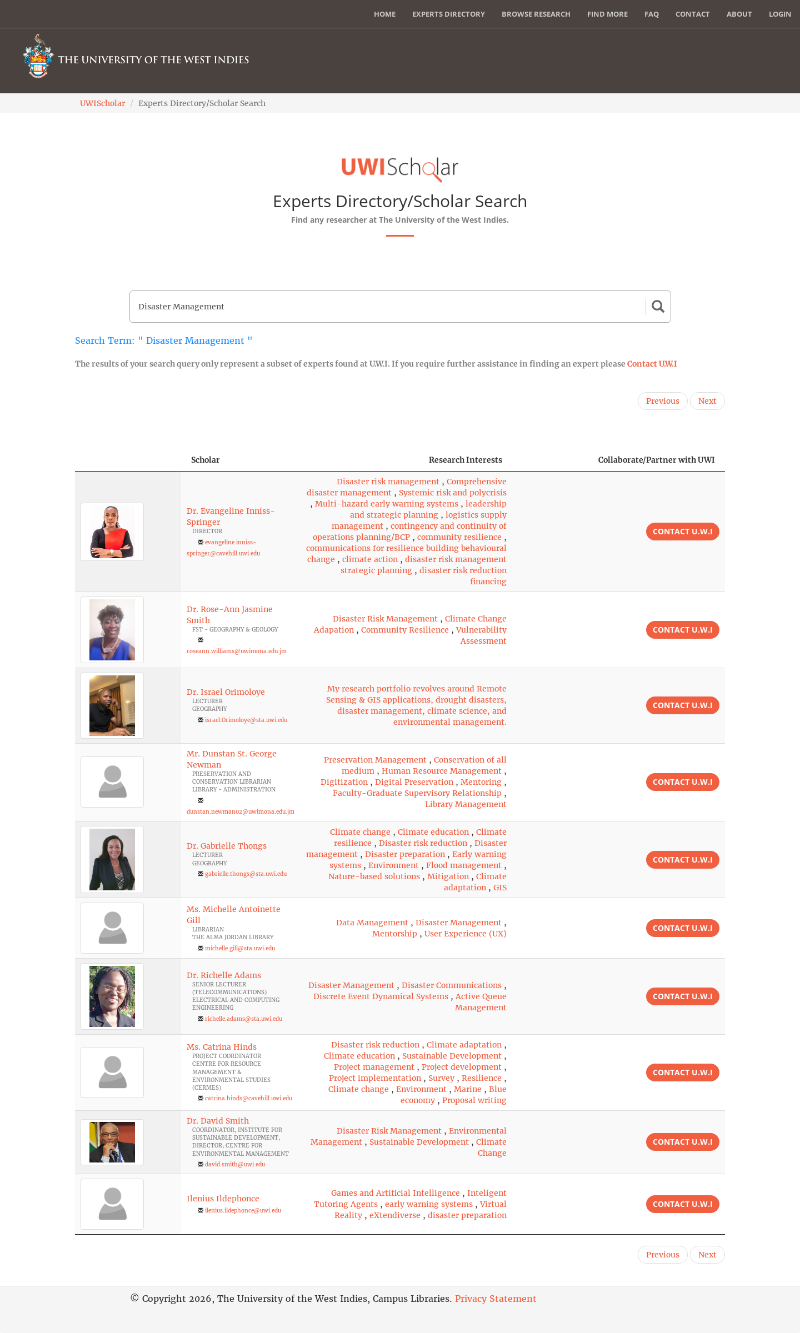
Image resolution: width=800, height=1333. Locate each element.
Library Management (466, 804)
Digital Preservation (414, 782)
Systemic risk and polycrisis (453, 493)
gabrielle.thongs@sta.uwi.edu (246, 874)
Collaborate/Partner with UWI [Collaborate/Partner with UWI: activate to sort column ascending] (656, 460)
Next (707, 401)
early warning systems (429, 1204)
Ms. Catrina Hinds (222, 1047)
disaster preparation (467, 1215)
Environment (393, 865)
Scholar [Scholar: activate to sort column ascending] (205, 460)
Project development (462, 1067)
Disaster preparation (405, 854)
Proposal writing (474, 1100)
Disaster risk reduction (423, 843)
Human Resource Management (442, 771)
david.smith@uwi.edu (235, 1164)
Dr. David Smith (218, 1121)
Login (780, 14)
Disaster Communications (452, 985)
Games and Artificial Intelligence (395, 1193)
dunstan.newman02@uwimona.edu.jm (240, 811)
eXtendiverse (395, 1215)
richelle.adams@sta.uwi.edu (243, 1019)
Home (385, 14)
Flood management (464, 865)
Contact (693, 14)
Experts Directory (448, 14)
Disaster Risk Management (385, 619)
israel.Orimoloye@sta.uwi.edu (246, 720)
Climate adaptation (464, 1045)
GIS (500, 888)
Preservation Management (375, 760)
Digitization (344, 782)
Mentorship (394, 934)
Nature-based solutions (374, 876)
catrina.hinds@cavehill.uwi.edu (248, 1098)
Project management (374, 1067)
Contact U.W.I (652, 364)
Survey (441, 1078)
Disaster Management (459, 923)
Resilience (482, 1078)
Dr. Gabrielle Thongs (227, 846)
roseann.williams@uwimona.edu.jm (237, 651)
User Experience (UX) (465, 934)
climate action (370, 559)
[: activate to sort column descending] (128, 460)
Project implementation (375, 1078)
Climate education (433, 832)
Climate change (360, 832)
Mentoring (481, 782)
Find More (607, 14)
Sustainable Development (452, 1056)
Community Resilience (405, 630)
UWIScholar (102, 103)
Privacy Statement (496, 1298)
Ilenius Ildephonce (223, 1199)
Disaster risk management (388, 482)
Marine (468, 1089)
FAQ (651, 14)
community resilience (459, 537)
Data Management (372, 923)
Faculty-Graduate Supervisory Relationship (417, 793)
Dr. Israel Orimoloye (226, 692)
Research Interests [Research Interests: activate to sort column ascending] (465, 460)
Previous (662, 401)
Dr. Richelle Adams (224, 975)
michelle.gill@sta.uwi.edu (240, 948)
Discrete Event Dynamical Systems (380, 996)
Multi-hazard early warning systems (386, 504)
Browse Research (536, 14)
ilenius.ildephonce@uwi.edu (243, 1210)
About (739, 14)
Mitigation (448, 876)
